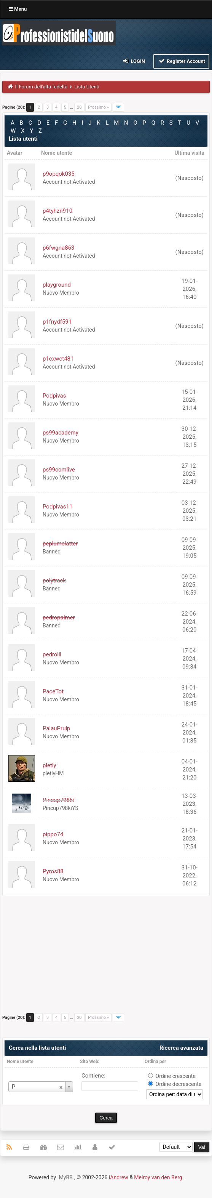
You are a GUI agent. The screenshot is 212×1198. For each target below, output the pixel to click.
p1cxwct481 (58, 358)
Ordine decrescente (179, 1084)
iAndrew (118, 1177)
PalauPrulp (56, 728)
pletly (49, 765)
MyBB (66, 1177)
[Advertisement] (106, 957)
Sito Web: (89, 1061)
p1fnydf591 (57, 321)
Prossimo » (98, 107)
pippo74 (53, 834)
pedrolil (52, 654)
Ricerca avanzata (181, 1047)
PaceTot (53, 691)
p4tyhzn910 (57, 210)
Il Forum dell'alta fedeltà (41, 87)
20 (79, 107)
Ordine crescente (176, 1076)
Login (133, 61)
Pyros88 (53, 871)
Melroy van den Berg (158, 1177)
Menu (18, 9)
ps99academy (60, 432)
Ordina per (155, 1061)
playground (57, 284)
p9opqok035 (59, 173)
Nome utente (20, 1061)
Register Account (181, 61)
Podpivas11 (57, 506)
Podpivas (54, 395)
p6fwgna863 (59, 247)
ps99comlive (59, 469)
